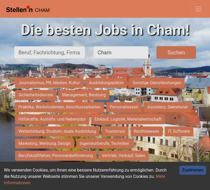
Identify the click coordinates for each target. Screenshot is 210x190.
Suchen (176, 52)
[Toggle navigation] (198, 9)
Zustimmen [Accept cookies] (192, 170)
